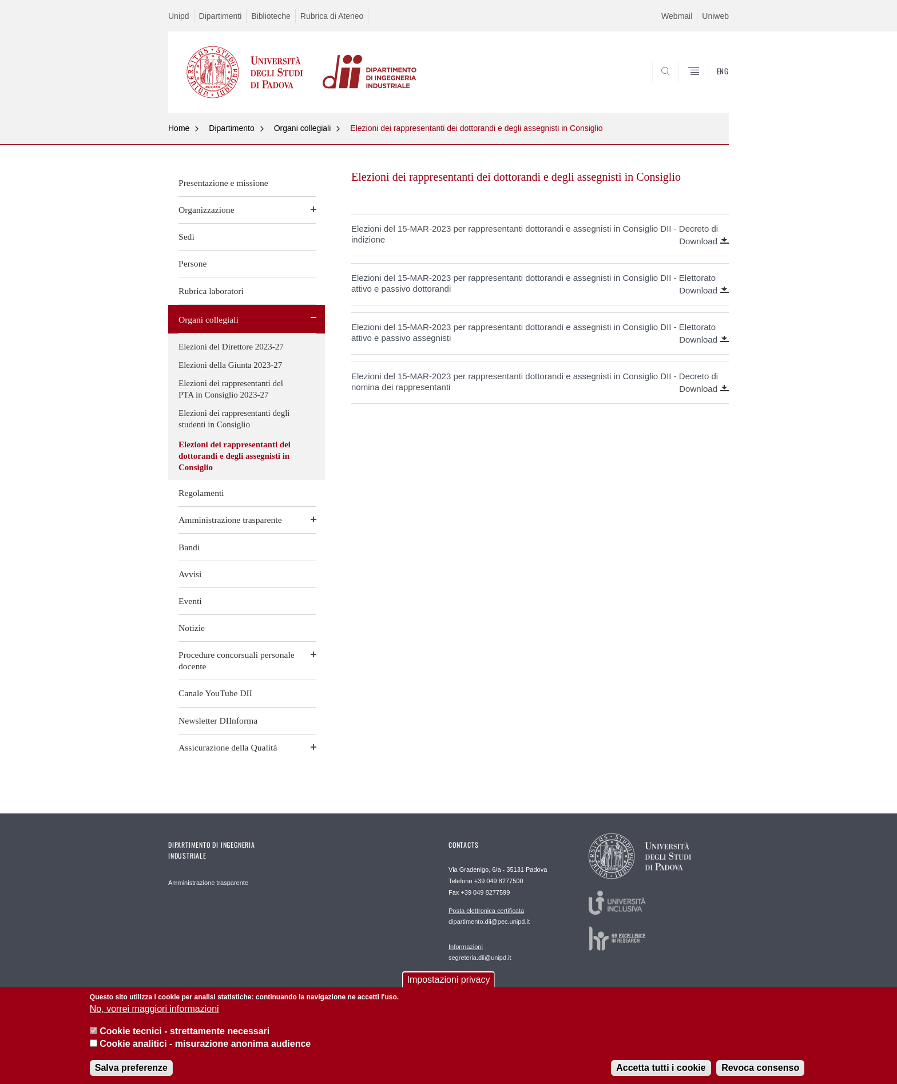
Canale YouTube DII (215, 693)
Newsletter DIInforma (217, 720)
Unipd (178, 16)
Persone (192, 263)
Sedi (186, 236)
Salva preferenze (131, 1075)
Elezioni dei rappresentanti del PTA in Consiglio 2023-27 (230, 389)
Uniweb (715, 16)
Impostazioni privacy (448, 987)
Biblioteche (271, 16)
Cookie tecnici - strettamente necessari (184, 1039)
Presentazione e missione (223, 183)
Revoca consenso (760, 1075)
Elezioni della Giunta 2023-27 (230, 365)
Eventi (190, 601)
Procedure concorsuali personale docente (236, 660)
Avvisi (189, 574)
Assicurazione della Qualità (227, 747)
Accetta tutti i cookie (660, 1075)
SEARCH (708, 85)
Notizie (191, 628)
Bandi (189, 547)
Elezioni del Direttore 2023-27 (231, 346)
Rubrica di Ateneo (332, 16)
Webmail (676, 16)
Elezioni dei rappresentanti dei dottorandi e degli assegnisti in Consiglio (476, 128)
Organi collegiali (302, 128)
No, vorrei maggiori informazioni (154, 1017)
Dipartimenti (220, 16)
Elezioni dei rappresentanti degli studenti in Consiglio (234, 418)
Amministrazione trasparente (230, 520)
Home (178, 128)
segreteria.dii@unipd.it (480, 952)
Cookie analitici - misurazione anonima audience (205, 1052)
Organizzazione (206, 210)
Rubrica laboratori (211, 291)
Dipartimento (231, 128)
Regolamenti (201, 493)
